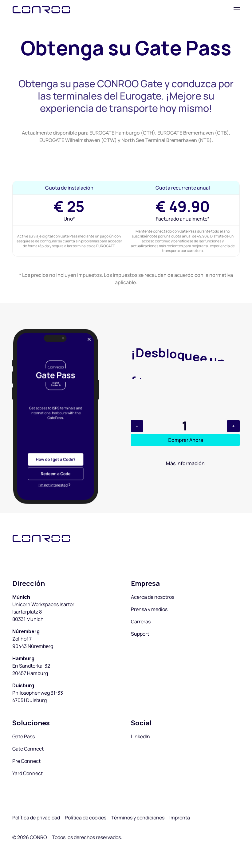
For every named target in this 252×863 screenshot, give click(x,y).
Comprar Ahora (185, 440)
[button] (236, 10)
